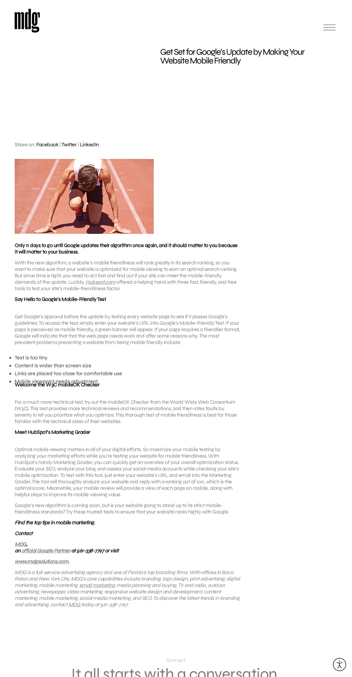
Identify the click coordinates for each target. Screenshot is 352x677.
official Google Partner (45, 553)
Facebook (47, 144)
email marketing (97, 588)
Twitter (69, 144)
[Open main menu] (329, 30)
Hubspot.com (100, 284)
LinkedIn (89, 144)
